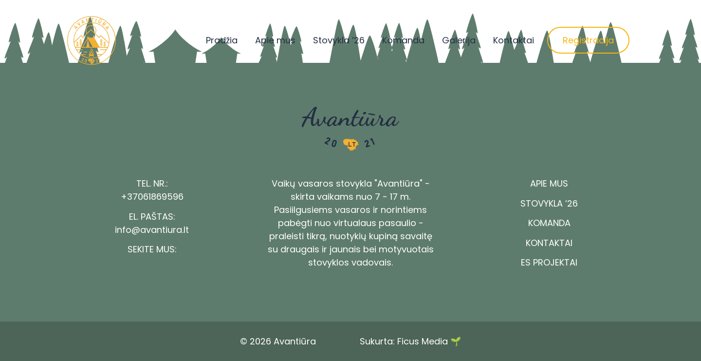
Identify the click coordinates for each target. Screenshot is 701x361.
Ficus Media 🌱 (429, 341)
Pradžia (222, 40)
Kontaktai (513, 40)
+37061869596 (152, 196)
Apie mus (275, 40)
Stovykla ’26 (339, 40)
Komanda (403, 40)
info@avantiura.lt (152, 230)
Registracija (588, 40)
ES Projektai (549, 262)
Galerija (459, 40)
